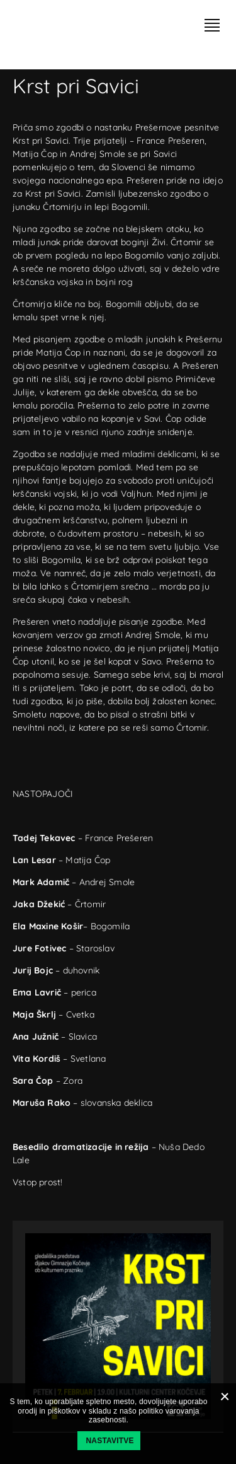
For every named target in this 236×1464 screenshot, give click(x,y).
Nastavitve (110, 1440)
